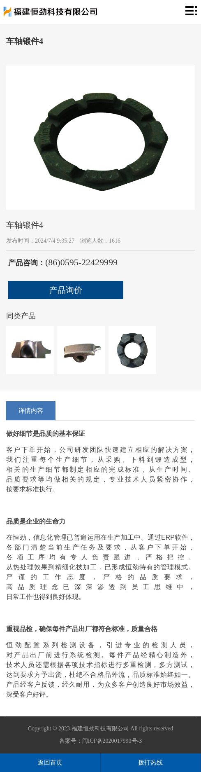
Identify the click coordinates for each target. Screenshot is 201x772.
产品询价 (65, 290)
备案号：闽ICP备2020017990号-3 (100, 741)
